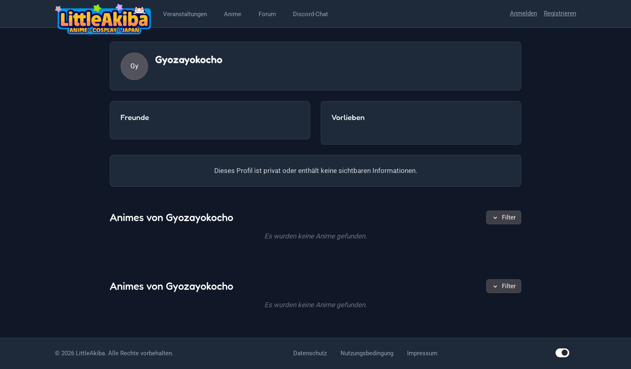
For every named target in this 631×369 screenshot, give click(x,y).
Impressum (422, 353)
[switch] (562, 352)
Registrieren (560, 13)
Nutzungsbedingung (367, 353)
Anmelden (523, 13)
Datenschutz (310, 353)
